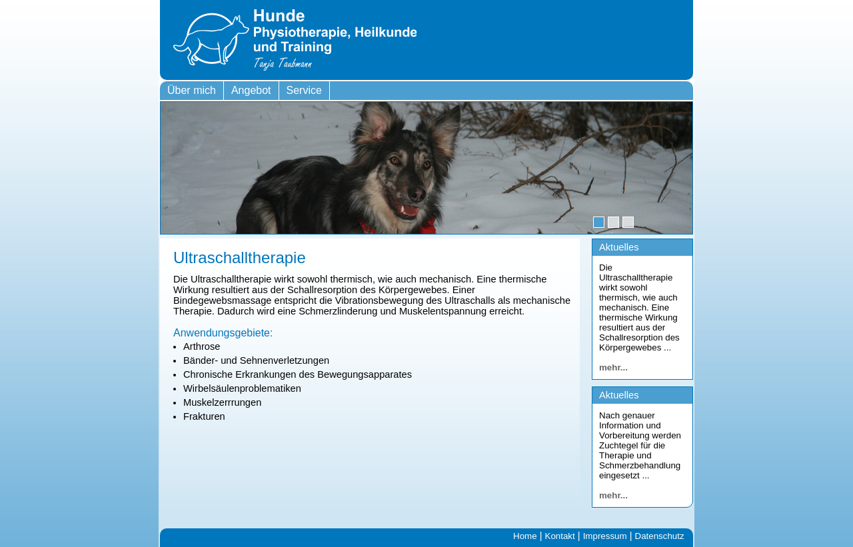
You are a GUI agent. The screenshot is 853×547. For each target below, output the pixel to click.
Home (525, 536)
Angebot (251, 90)
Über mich (191, 90)
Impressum (605, 536)
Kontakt (560, 536)
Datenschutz (659, 536)
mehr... (613, 367)
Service (304, 90)
